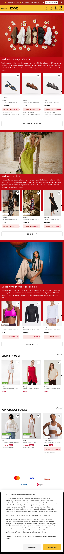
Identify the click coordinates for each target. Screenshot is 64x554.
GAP (3, 440)
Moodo (4, 217)
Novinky (60, 354)
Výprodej (59, 408)
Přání (50, 8)
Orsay (4, 387)
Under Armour (6, 328)
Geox (4, 100)
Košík (60, 8)
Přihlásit (55, 8)
